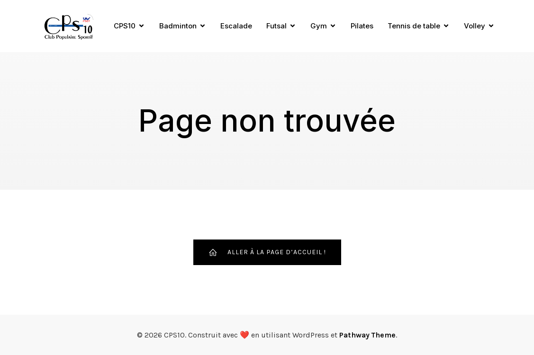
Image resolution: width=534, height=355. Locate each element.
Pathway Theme (367, 334)
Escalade (236, 25)
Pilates (362, 25)
